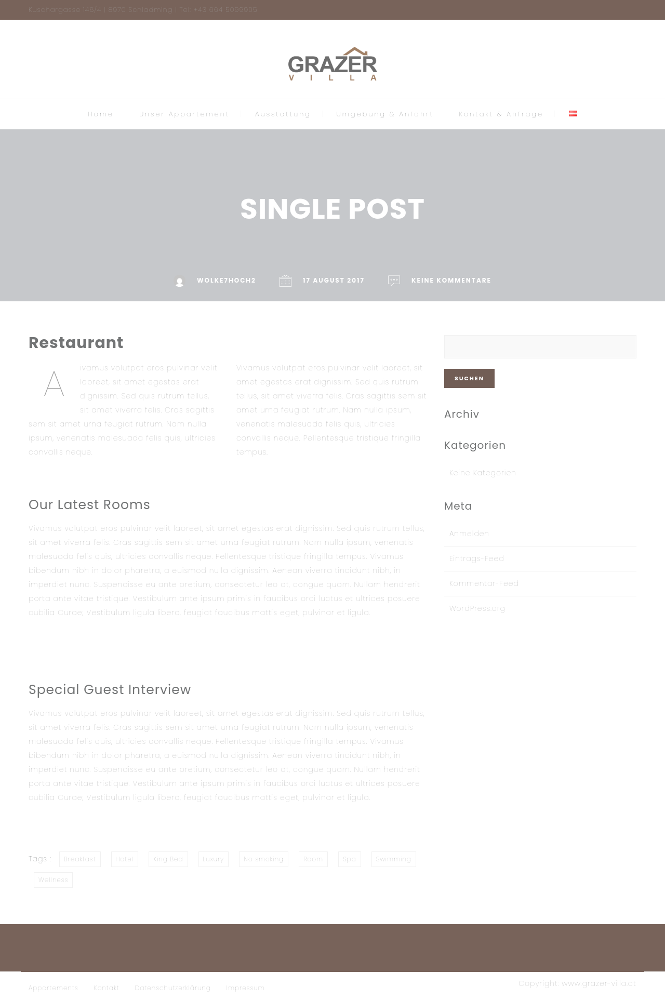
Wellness (53, 879)
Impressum (246, 987)
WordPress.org (477, 608)
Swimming (393, 859)
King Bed (168, 859)
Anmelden (469, 533)
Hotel (125, 859)
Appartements (53, 987)
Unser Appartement (184, 114)
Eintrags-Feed (476, 558)
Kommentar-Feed (484, 583)
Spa (349, 859)
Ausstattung (283, 114)
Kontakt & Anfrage (501, 114)
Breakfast (80, 859)
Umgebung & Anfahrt (385, 114)
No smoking (264, 859)
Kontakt (106, 987)
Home (101, 114)
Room (313, 859)
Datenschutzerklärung (173, 987)
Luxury (213, 859)
